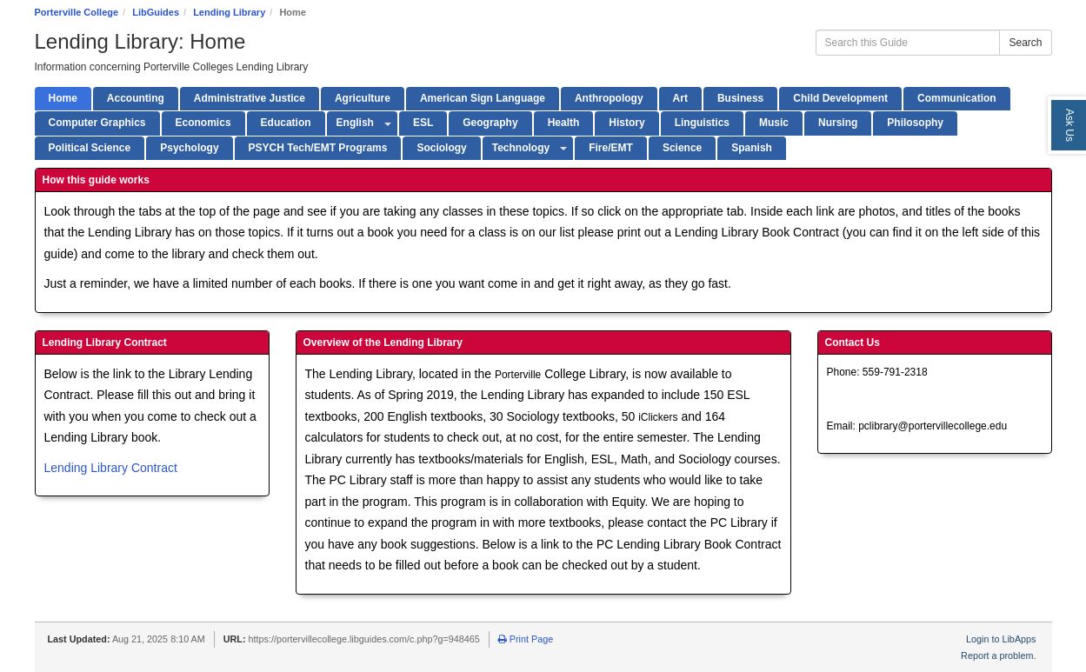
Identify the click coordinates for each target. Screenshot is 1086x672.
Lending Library (229, 12)
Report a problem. (998, 655)
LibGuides (155, 12)
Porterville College (77, 12)
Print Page (525, 639)
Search (1025, 43)
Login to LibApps (1001, 639)
